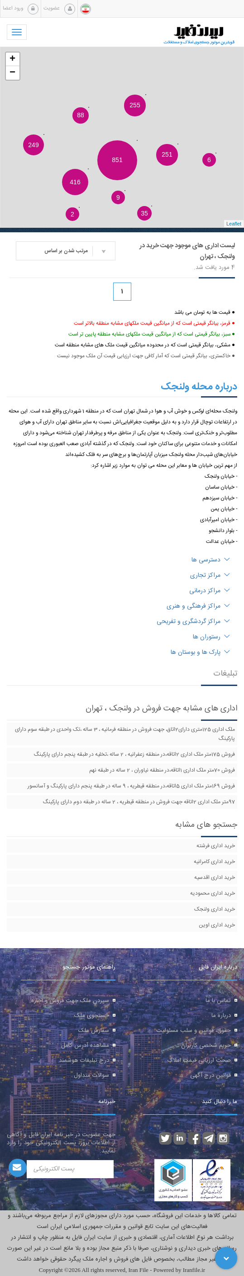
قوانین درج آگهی (210, 1075)
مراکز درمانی (209, 590)
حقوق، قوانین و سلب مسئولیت (193, 1031)
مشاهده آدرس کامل (85, 1046)
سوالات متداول (91, 1075)
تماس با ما (218, 1001)
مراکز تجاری (210, 575)
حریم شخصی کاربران (206, 1046)
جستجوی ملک (91, 1016)
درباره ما (221, 1016)
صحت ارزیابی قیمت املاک (199, 1060)
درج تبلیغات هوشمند (84, 1060)
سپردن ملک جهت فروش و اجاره (70, 1001)
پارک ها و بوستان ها (200, 652)
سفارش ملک (93, 1031)
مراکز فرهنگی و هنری (198, 606)
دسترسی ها (210, 560)
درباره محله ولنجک (199, 387)
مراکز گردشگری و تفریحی (193, 621)
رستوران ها (211, 637)
